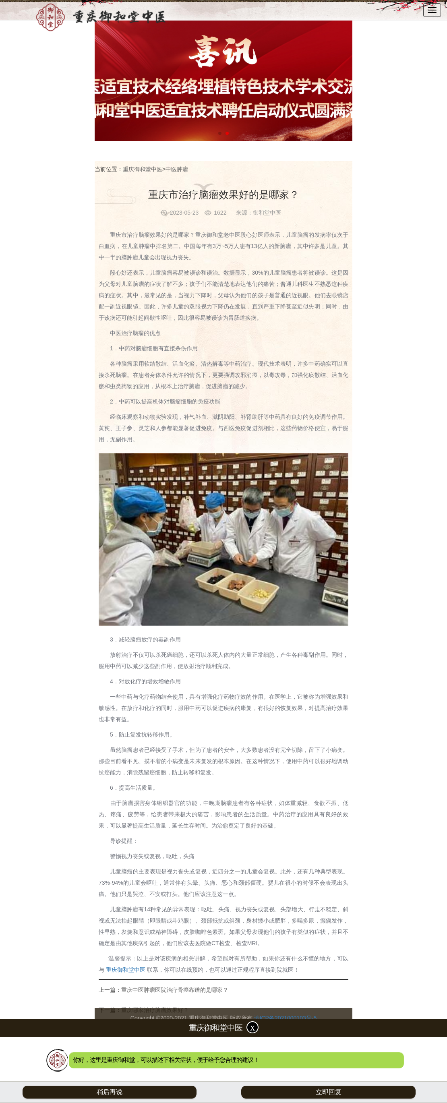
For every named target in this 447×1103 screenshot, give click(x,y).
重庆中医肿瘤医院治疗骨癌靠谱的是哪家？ (174, 990)
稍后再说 (109, 1092)
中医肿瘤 (177, 169)
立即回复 (328, 1092)
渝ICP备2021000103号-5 (285, 1018)
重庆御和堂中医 (142, 169)
